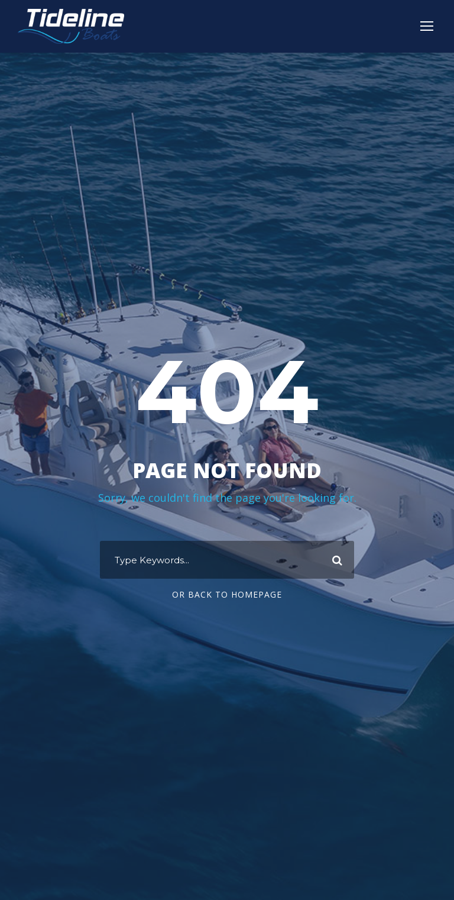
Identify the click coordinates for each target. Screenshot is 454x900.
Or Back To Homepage (227, 594)
